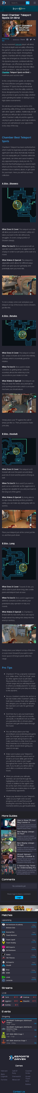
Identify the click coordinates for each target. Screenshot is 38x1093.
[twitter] (31, 40)
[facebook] (27, 40)
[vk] (34, 40)
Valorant (18, 44)
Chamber (6, 72)
